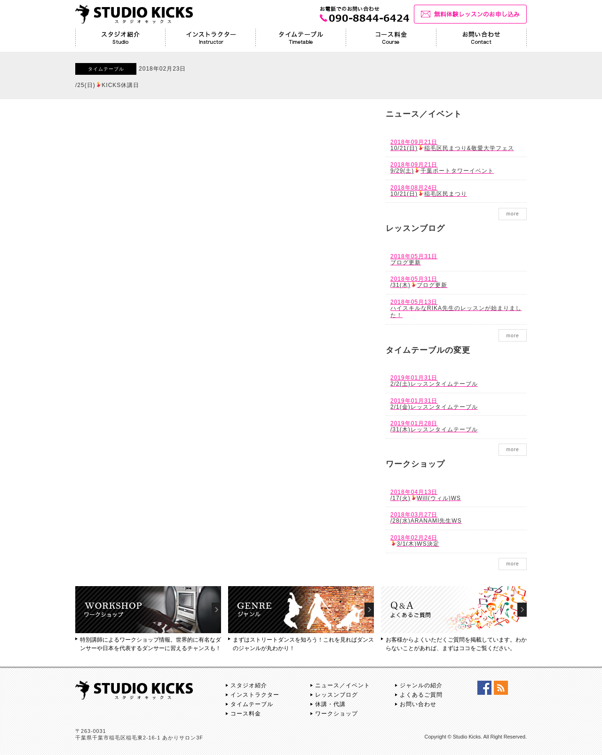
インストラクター (254, 694)
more (512, 213)
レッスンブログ (336, 694)
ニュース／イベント (342, 685)
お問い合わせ (418, 704)
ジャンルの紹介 (421, 685)
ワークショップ (336, 713)
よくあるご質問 (421, 694)
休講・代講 (330, 704)
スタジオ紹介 (248, 685)
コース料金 (245, 713)
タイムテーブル (251, 704)
